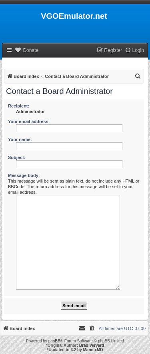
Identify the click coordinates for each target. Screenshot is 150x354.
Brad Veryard (91, 345)
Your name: (20, 139)
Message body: (24, 175)
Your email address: (29, 121)
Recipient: (18, 105)
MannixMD (93, 350)
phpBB (54, 341)
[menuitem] (134, 50)
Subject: (16, 157)
